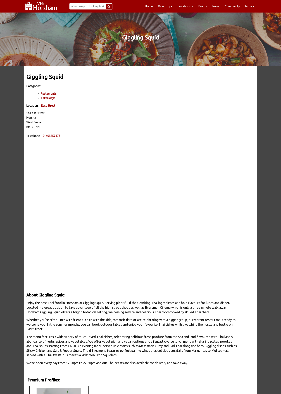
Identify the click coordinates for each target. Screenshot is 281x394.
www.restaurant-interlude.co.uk (222, 126)
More (249, 6)
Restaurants (50, 93)
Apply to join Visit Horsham (212, 161)
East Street (49, 105)
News (215, 6)
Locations (185, 6)
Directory (165, 6)
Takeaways (49, 97)
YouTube (209, 386)
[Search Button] (131, 6)
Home (149, 6)
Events (202, 6)
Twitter (163, 386)
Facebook (72, 386)
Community (232, 6)
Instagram (117, 386)
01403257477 (52, 135)
